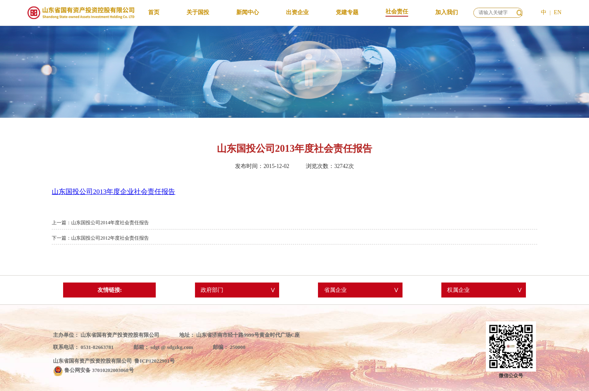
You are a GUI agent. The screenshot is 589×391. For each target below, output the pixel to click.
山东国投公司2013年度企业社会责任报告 (113, 192)
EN (557, 12)
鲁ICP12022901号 (154, 361)
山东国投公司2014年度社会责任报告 (110, 222)
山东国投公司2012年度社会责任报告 (110, 238)
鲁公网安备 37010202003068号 (98, 370)
